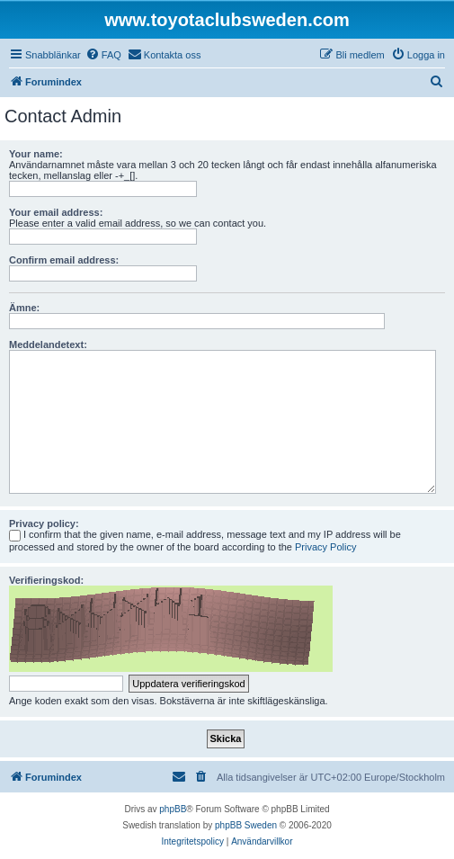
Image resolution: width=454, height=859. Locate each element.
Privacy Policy (325, 546)
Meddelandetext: (48, 344)
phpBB (172, 809)
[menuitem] (103, 55)
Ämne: (24, 307)
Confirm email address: (64, 260)
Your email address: (55, 212)
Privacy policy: (44, 523)
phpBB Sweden (246, 825)
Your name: (36, 153)
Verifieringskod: (46, 580)
